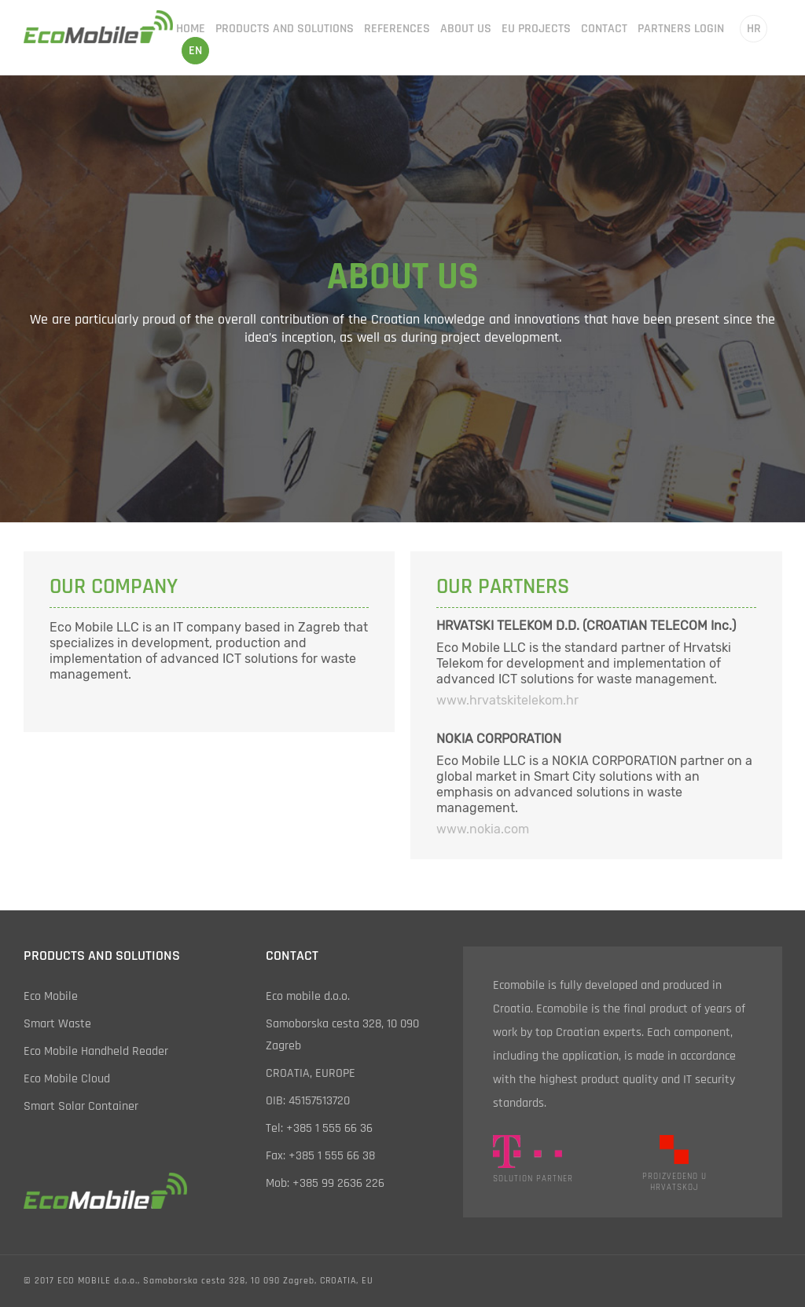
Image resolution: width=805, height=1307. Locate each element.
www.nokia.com (482, 829)
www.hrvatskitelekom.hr (507, 700)
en (195, 50)
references (397, 28)
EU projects (536, 28)
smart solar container (81, 1106)
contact (604, 28)
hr (754, 28)
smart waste (57, 1024)
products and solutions (284, 28)
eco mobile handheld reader (96, 1051)
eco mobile (51, 996)
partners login (681, 28)
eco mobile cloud (67, 1079)
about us (465, 28)
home (190, 28)
